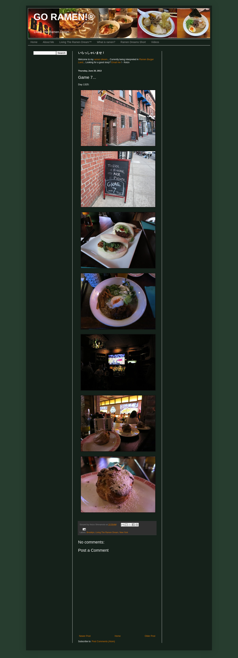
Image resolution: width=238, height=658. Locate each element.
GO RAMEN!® (64, 17)
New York (124, 532)
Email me (116, 62)
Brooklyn (90, 532)
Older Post (150, 636)
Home (33, 42)
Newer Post (85, 636)
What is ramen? (106, 42)
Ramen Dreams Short (133, 42)
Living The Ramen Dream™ (75, 42)
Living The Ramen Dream (107, 532)
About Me (48, 42)
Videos (155, 42)
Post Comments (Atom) (103, 641)
